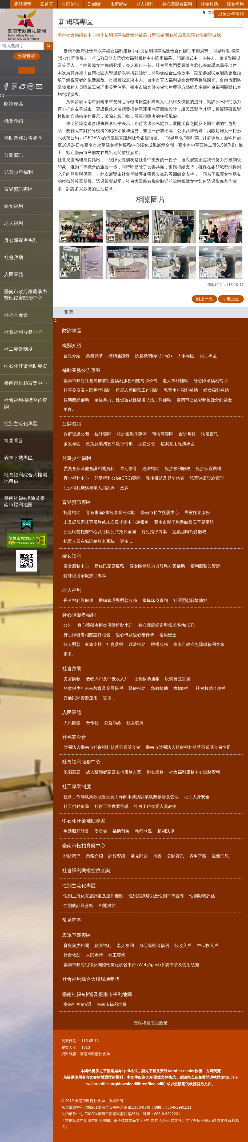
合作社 (92, 722)
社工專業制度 (76, 786)
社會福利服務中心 (81, 761)
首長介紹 (72, 356)
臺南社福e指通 (77, 1004)
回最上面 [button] (230, 299)
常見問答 (13, 440)
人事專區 (185, 356)
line (31, 86)
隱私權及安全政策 (151, 1023)
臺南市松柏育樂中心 (83, 845)
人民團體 (71, 712)
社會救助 (209, 4)
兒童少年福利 (231, 13)
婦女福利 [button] (13, 206)
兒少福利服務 (177, 468)
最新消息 (220, 856)
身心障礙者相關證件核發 (86, 635)
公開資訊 (71, 424)
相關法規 (165, 831)
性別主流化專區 (79, 885)
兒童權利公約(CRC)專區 (117, 478)
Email (39, 86)
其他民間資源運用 (80, 698)
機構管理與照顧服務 (118, 600)
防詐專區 (13, 104)
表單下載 (197, 856)
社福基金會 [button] (16, 315)
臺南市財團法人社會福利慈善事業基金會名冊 (188, 747)
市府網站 (118, 4)
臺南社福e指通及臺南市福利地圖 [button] (24, 501)
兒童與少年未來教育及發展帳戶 (93, 688)
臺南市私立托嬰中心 (160, 512)
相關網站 (107, 905)
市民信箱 (70, 4)
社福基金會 (74, 737)
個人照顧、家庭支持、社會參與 (93, 644)
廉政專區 (72, 444)
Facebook (6, 86)
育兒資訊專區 (76, 502)
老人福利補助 (175, 380)
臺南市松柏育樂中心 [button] (25, 383)
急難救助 (159, 688)
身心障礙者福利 (177, 4)
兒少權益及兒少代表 (165, 478)
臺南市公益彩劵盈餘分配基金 (204, 400)
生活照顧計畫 (76, 831)
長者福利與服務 (78, 600)
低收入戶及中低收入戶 (107, 679)
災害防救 (72, 679)
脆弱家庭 (72, 772)
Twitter (22, 86)
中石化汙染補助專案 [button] (25, 366)
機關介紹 (71, 345)
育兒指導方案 (154, 531)
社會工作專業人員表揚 (155, 806)
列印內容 (240, 21)
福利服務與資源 (205, 566)
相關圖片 (151, 199)
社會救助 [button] (13, 257)
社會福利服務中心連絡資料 (194, 772)
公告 (67, 625)
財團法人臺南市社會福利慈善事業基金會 (101, 747)
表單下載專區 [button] (18, 457)
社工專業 (116, 955)
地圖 (157, 856)
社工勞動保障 (76, 806)
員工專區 (208, 356)
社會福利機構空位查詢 (25, 403)
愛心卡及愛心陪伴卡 (135, 635)
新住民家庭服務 (109, 566)
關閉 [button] (68, 312)
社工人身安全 (197, 797)
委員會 (100, 831)
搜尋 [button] (48, 46)
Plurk (14, 86)
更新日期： (70, 1041)
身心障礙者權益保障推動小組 (105, 625)
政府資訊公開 (76, 434)
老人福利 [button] (13, 223)
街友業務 (155, 772)
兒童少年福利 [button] (18, 172)
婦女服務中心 (76, 566)
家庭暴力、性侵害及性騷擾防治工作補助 (132, 400)
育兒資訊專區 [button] (18, 189)
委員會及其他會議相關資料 (89, 468)
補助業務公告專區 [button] (23, 138)
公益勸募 (112, 722)
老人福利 (144, 4)
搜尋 (4, 44)
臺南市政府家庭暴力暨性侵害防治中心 (25, 295)
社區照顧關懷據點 (190, 600)
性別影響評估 (202, 896)
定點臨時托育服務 (189, 531)
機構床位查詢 (155, 600)
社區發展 (134, 722)
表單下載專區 (76, 935)
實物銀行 (181, 688)
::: (2, 95)
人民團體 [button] (13, 274)
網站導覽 (22, 4)
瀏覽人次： (70, 1047)
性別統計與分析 (78, 905)
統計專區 (102, 434)
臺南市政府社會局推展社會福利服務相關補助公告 (110, 380)
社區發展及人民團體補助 (86, 390)
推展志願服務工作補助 (137, 390)
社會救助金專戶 (211, 688)
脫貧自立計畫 (177, 679)
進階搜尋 (26, 56)
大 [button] (43, 70)
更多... (69, 409)
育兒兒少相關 (76, 945)
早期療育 (128, 468)
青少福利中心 (76, 478)
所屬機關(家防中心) (153, 356)
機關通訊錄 (119, 356)
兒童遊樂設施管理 (207, 478)
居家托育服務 (197, 512)
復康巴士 (168, 635)
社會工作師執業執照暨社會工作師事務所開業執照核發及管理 (121, 797)
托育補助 (72, 512)
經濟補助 (150, 468)
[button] (81, 226)
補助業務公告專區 (81, 370)
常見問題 (139, 856)
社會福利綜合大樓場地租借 (25, 478)
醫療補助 (137, 688)
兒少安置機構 (208, 468)
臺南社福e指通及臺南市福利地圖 (97, 994)
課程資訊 (116, 856)
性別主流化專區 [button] (21, 423)
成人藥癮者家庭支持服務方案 (113, 772)
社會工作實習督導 (111, 806)
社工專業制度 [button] (18, 349)
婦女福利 (235, 4)
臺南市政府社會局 (26, 25)
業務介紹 (94, 856)
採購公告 (146, 444)
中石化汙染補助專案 (83, 821)
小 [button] (10, 70)
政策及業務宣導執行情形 (109, 444)
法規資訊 (209, 434)
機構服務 (159, 644)
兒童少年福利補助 (181, 390)
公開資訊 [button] (13, 155)
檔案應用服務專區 (178, 444)
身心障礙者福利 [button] (21, 240)
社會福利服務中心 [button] (23, 332)
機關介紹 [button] (13, 121)
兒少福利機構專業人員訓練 (89, 487)
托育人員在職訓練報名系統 (89, 541)
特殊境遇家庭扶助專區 (84, 575)
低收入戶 (182, 945)
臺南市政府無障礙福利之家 (199, 644)
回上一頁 (204, 299)
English (95, 4)
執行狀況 (143, 831)
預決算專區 (162, 434)
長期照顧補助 (76, 400)
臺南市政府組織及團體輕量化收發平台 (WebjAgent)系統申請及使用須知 (131, 964)
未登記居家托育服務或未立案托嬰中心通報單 (106, 522)
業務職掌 (94, 356)
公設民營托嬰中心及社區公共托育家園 (99, 531)
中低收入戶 (207, 945)
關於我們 (72, 856)
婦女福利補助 (216, 390)
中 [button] (26, 70)
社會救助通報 (146, 679)
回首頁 (46, 4)
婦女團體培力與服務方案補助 (157, 566)
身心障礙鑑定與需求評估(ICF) (166, 625)
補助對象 (121, 831)
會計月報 (187, 434)
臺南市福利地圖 (112, 1004)
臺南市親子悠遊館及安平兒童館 (184, 522)
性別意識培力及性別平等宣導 (156, 896)
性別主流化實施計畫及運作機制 (93, 896)
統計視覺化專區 (132, 434)
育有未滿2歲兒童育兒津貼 (110, 512)
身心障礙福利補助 (211, 380)
